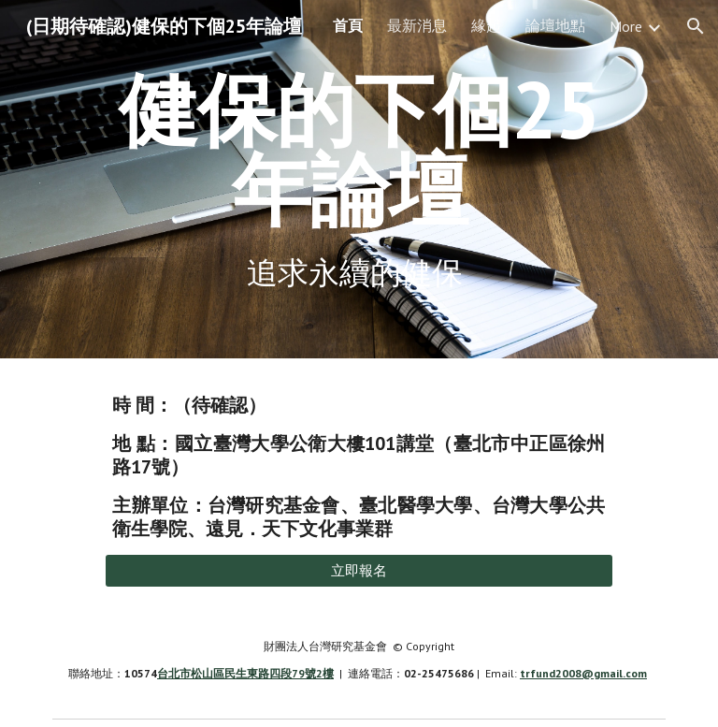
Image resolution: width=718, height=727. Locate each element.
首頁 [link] (348, 25)
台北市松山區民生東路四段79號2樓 (245, 673)
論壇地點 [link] (555, 25)
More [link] (626, 26)
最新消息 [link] (417, 25)
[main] (358, 149)
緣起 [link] (486, 25)
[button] (695, 26)
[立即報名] (358, 570)
